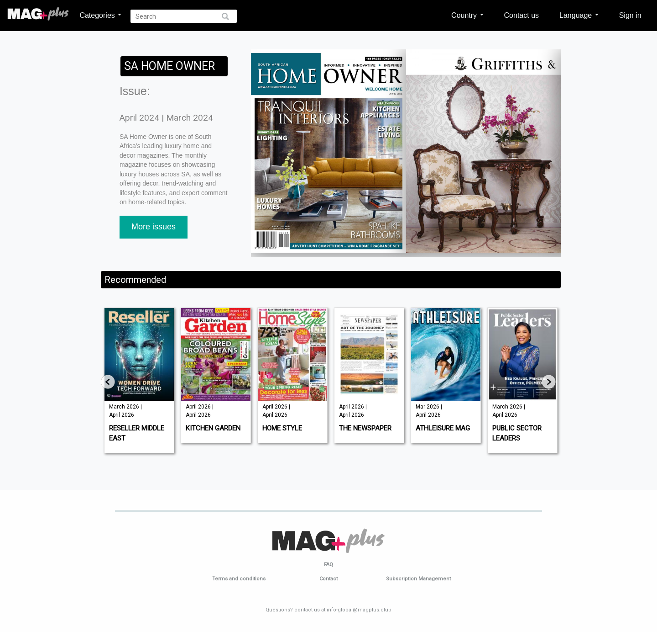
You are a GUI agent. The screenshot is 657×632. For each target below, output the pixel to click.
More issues (153, 227)
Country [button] (467, 15)
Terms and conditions (239, 579)
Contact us (521, 15)
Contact (328, 579)
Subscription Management (418, 579)
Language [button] (579, 15)
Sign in (630, 15)
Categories (100, 15)
